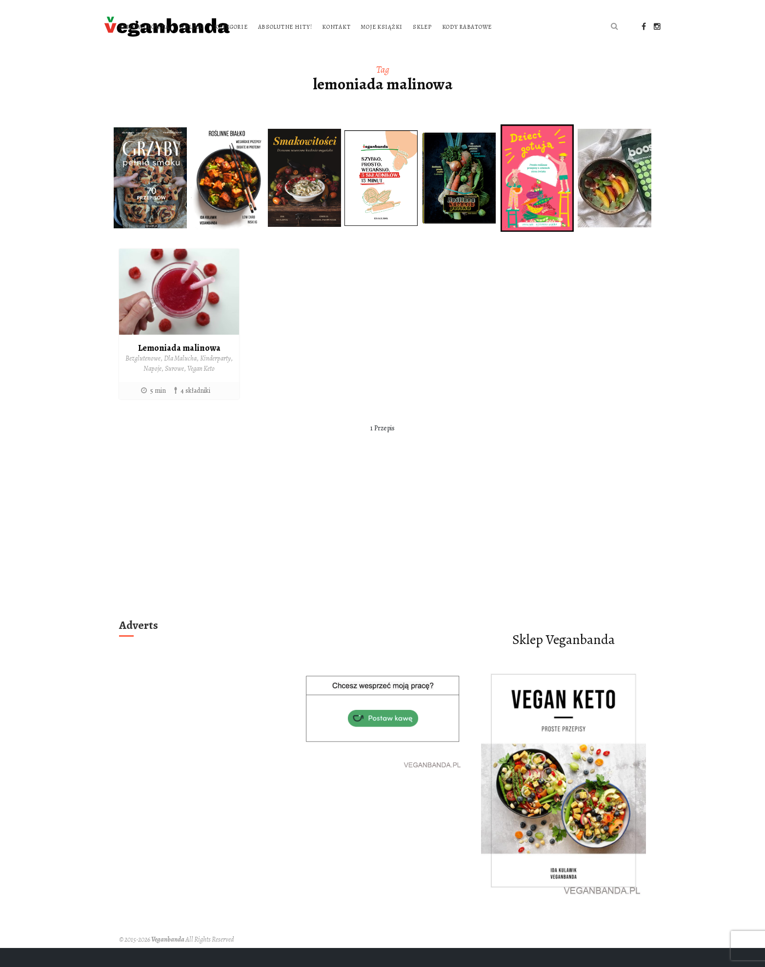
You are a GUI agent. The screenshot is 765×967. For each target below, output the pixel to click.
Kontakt (461, 26)
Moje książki (506, 26)
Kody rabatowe (268, 46)
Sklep (546, 26)
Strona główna (268, 26)
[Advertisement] (382, 560)
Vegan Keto (201, 387)
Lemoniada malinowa (179, 366)
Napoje (152, 387)
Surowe (174, 387)
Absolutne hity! (409, 26)
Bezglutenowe (143, 377)
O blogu (316, 26)
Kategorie (355, 26)
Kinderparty (215, 377)
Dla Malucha (180, 377)
